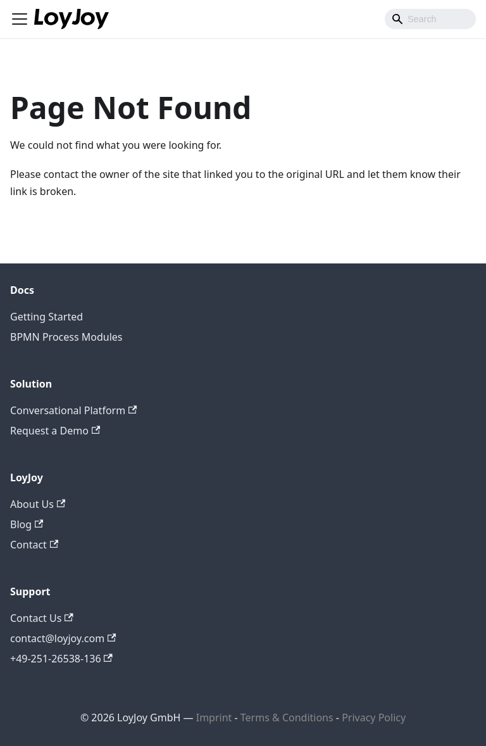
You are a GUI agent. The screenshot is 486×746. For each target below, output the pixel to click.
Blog (26, 524)
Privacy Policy (374, 717)
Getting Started (46, 317)
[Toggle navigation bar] (19, 18)
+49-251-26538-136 (61, 659)
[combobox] (430, 19)
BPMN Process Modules (66, 337)
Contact (34, 545)
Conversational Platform (73, 410)
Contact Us (41, 618)
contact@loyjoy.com (63, 638)
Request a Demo (55, 431)
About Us (37, 504)
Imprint (214, 717)
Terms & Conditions (288, 717)
